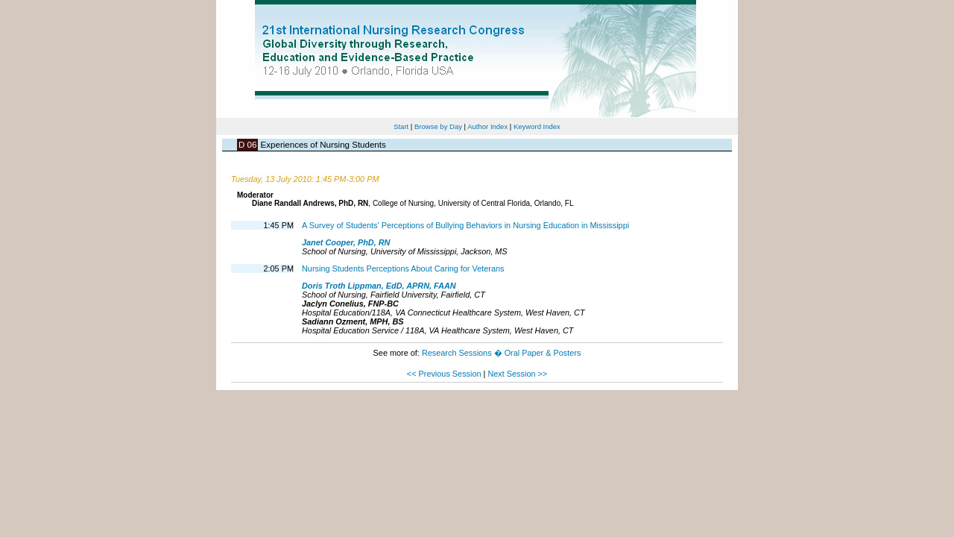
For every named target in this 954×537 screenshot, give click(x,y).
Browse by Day (438, 126)
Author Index (487, 126)
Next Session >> (517, 373)
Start (401, 126)
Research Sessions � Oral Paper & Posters (501, 352)
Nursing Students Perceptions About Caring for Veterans (403, 268)
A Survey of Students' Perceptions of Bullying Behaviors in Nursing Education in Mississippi (465, 225)
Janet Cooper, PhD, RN (346, 242)
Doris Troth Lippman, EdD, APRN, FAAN (379, 285)
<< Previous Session (444, 373)
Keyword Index (537, 126)
